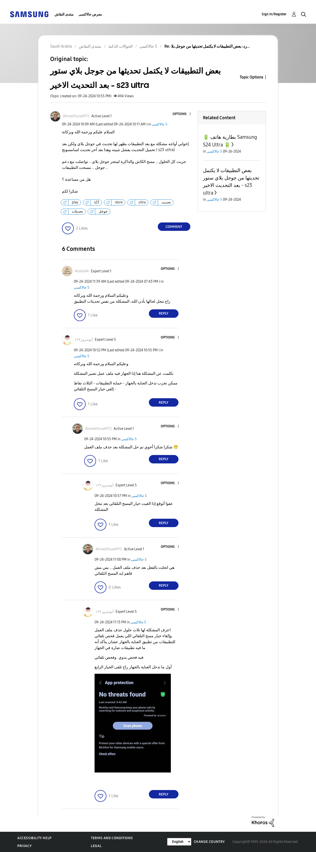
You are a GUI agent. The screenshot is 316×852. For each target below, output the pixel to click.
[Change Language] (179, 842)
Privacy (24, 846)
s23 (96, 202)
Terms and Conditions (112, 838)
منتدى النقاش (64, 14)
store (119, 202)
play (75, 202)
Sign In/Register (274, 14)
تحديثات (77, 211)
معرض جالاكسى (90, 14)
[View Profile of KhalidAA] (82, 271)
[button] (181, 114)
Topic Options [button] (251, 77)
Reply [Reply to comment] (163, 313)
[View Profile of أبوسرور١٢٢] (84, 339)
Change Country (209, 842)
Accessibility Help (34, 838)
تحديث (166, 202)
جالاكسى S (159, 124)
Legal (96, 846)
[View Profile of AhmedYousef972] (76, 116)
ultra (142, 202)
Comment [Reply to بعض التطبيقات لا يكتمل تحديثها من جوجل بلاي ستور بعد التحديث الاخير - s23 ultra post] (174, 227)
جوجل (103, 211)
